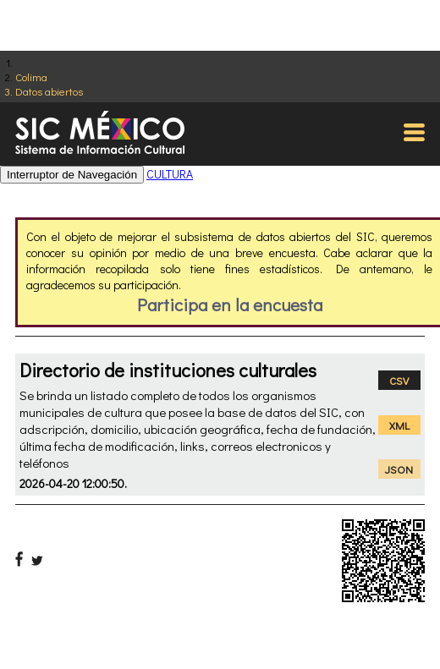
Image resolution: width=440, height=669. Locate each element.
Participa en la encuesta (229, 304)
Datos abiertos (49, 91)
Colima (31, 76)
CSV (399, 380)
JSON (399, 469)
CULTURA (169, 174)
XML (399, 425)
